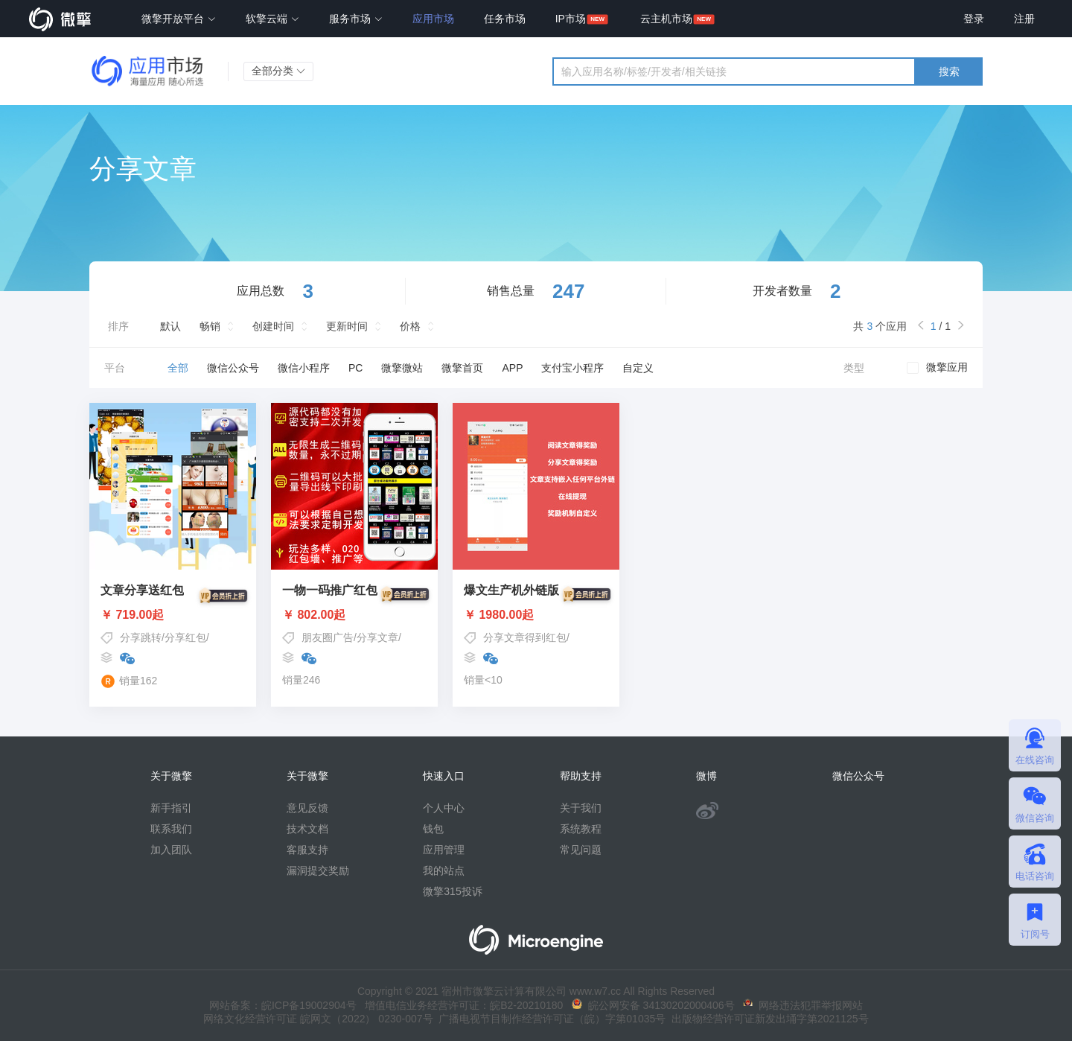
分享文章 (377, 637)
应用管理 (444, 850)
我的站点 (444, 870)
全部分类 (278, 71)
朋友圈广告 (328, 637)
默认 (170, 326)
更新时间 (347, 326)
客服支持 (307, 850)
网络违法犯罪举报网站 (803, 1005)
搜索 (949, 71)
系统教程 (581, 829)
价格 (410, 326)
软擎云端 (272, 19)
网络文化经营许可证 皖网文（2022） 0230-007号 (318, 1019)
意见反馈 (307, 808)
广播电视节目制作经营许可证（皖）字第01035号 (549, 1019)
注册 (1024, 19)
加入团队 (171, 850)
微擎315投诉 (452, 891)
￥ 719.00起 (172, 615)
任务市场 (505, 19)
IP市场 (570, 19)
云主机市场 (666, 19)
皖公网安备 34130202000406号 (653, 1005)
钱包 (433, 829)
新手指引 (171, 808)
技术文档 (307, 829)
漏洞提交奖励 (318, 870)
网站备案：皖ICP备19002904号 (283, 1005)
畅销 (210, 326)
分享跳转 (141, 637)
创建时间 (273, 326)
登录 (973, 19)
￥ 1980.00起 (536, 615)
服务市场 (356, 19)
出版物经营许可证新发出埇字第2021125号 (767, 1019)
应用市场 (433, 19)
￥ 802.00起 (354, 615)
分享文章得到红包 (525, 637)
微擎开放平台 (178, 19)
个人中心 (444, 808)
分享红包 (185, 637)
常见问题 (581, 850)
